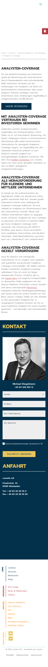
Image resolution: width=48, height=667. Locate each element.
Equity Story (11, 278)
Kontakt (10, 655)
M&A (10, 617)
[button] (40, 4)
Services (12, 53)
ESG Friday (13, 587)
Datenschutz (22, 655)
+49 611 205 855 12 (24, 387)
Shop (10, 579)
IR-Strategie (41, 53)
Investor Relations (25, 53)
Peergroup (31, 287)
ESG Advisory (14, 606)
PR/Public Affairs (16, 625)
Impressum (36, 655)
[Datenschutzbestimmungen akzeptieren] (42, 444)
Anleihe (11, 614)
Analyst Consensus (20, 159)
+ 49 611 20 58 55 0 (16, 491)
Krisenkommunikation (18, 621)
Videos (11, 594)
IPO (9, 610)
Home (3, 53)
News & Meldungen (17, 590)
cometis (12, 567)
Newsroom (13, 575)
